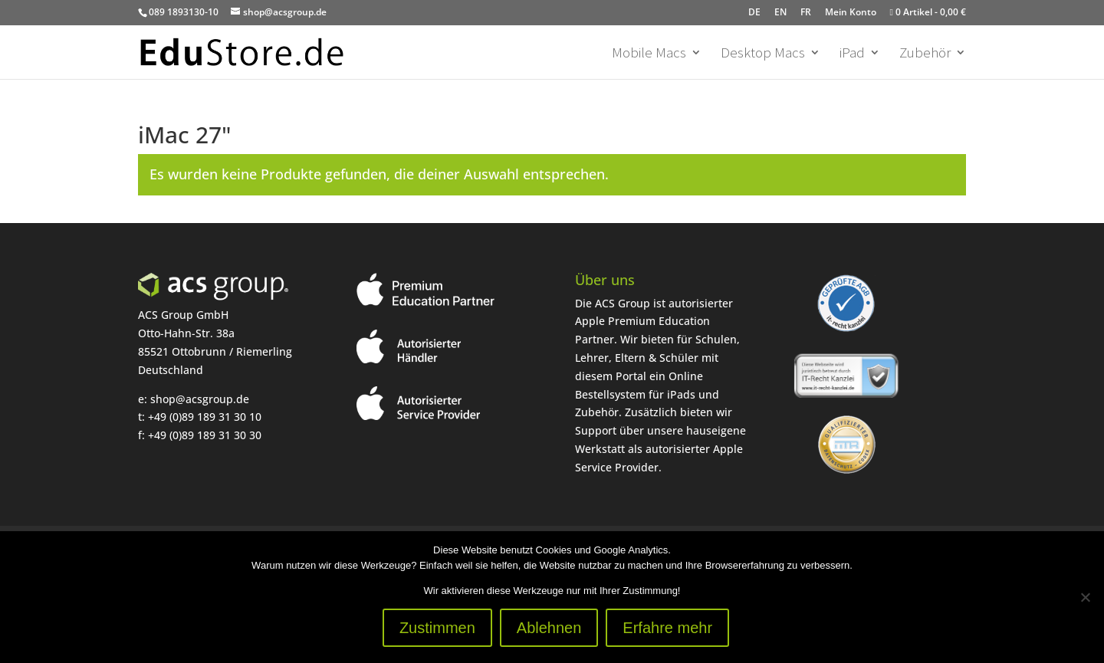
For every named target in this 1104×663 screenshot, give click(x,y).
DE (754, 11)
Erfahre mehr (667, 627)
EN (780, 11)
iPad (852, 54)
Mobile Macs (649, 54)
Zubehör (925, 54)
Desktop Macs (763, 54)
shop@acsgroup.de (199, 399)
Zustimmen (437, 627)
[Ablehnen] (1084, 597)
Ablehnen (549, 627)
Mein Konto (850, 11)
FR (805, 11)
